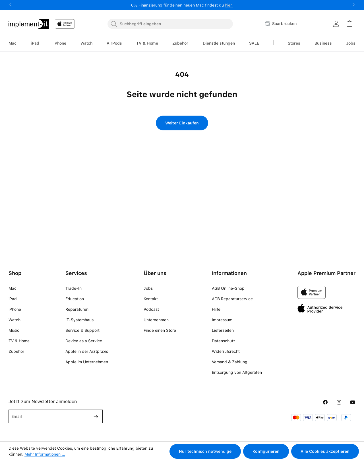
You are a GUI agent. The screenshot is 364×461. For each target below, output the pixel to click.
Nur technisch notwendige (205, 451)
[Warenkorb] (349, 23)
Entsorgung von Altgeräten (237, 372)
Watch (14, 320)
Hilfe (216, 309)
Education (74, 299)
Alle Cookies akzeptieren (325, 451)
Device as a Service (83, 341)
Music (14, 330)
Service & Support (82, 330)
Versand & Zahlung (229, 362)
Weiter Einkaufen (182, 123)
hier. (229, 5)
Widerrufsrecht (226, 351)
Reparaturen (76, 309)
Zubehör (16, 351)
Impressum (222, 320)
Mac (12, 288)
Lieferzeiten (223, 330)
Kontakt (151, 299)
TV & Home (19, 341)
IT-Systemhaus (79, 320)
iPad (13, 299)
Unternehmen (156, 320)
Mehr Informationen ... (44, 454)
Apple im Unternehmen (86, 362)
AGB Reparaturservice (232, 299)
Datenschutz (223, 341)
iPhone (15, 309)
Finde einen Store (160, 330)
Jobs (148, 288)
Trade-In (73, 288)
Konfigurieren (266, 451)
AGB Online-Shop (228, 288)
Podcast (151, 309)
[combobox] (170, 24)
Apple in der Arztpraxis (86, 351)
